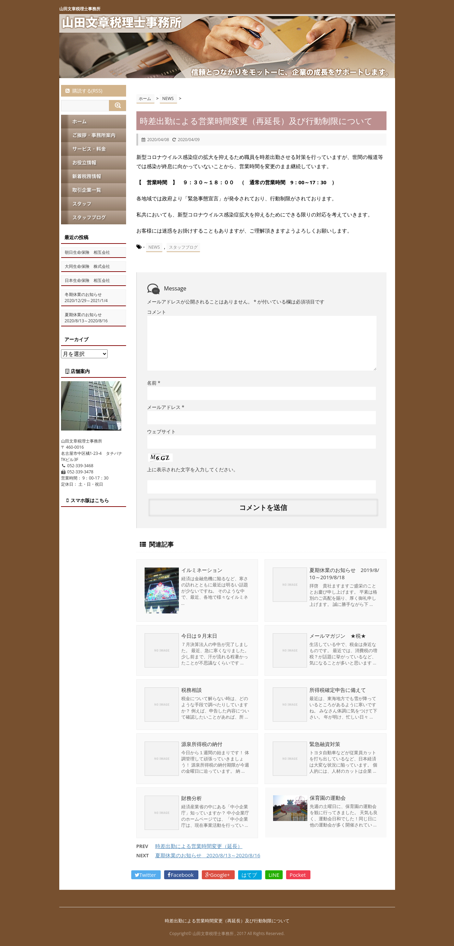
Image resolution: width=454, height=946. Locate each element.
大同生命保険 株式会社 (87, 266)
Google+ (218, 874)
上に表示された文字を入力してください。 (192, 469)
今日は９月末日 (199, 635)
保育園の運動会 (327, 797)
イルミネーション (201, 570)
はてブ (250, 874)
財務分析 (191, 797)
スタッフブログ (183, 247)
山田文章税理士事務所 (79, 9)
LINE (274, 874)
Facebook (181, 874)
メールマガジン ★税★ (337, 635)
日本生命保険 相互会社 (87, 280)
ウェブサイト (161, 431)
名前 (153, 382)
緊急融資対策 (324, 743)
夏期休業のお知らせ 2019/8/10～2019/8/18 (344, 574)
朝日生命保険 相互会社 (87, 252)
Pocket (298, 874)
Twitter (146, 874)
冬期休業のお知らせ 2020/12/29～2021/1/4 (86, 297)
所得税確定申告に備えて (337, 689)
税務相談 (191, 689)
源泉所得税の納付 (201, 743)
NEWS (154, 247)
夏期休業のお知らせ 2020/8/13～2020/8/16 (207, 854)
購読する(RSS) (83, 90)
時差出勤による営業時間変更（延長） (199, 845)
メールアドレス (165, 407)
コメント (156, 312)
